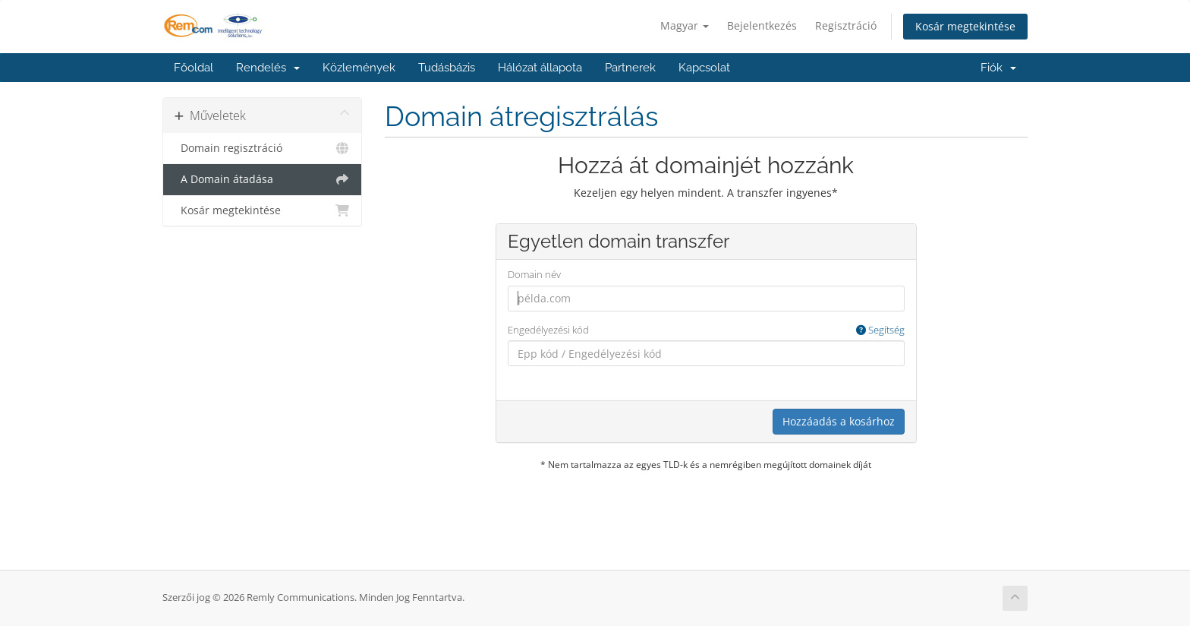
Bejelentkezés (762, 25)
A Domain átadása (262, 179)
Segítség (880, 330)
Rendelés (268, 67)
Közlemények (359, 67)
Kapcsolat (704, 67)
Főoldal (193, 67)
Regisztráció (846, 25)
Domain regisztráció (262, 148)
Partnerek (630, 67)
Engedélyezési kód (706, 330)
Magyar (684, 25)
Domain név (534, 274)
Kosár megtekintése (965, 26)
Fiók (998, 67)
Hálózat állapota (540, 67)
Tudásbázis (446, 67)
